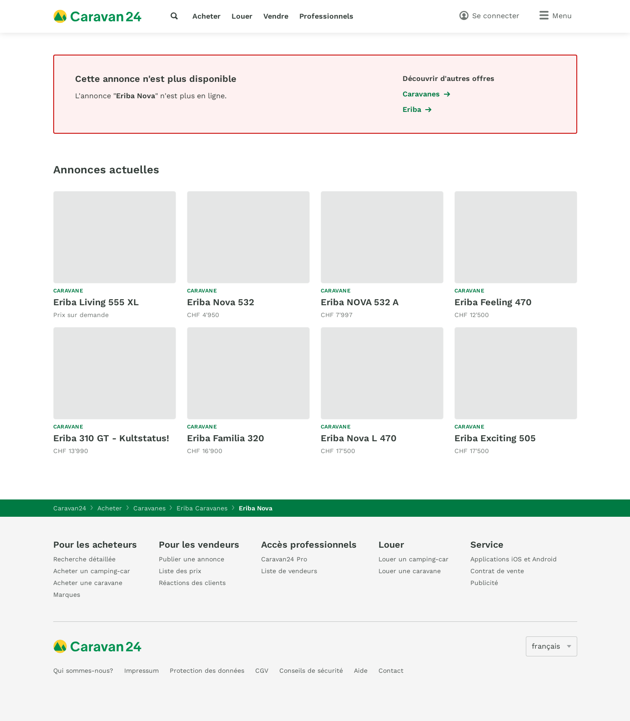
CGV (261, 670)
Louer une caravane (409, 571)
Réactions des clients (192, 582)
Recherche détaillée (84, 559)
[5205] (551, 646)
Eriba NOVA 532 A (359, 302)
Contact (390, 670)
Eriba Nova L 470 (359, 438)
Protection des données (207, 670)
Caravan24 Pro (284, 559)
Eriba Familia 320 (225, 438)
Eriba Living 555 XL (96, 302)
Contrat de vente (497, 571)
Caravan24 (69, 508)
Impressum (141, 670)
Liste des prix (180, 571)
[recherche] (176, 15)
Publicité (484, 582)
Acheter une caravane (87, 582)
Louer (242, 16)
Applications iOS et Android (513, 559)
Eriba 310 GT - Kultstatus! (111, 438)
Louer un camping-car (413, 559)
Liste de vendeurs (289, 571)
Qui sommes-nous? (83, 670)
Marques (66, 594)
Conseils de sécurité (311, 670)
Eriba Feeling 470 (493, 302)
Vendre (275, 16)
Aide (361, 670)
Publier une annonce (191, 559)
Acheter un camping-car (91, 571)
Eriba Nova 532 (220, 302)
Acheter (206, 16)
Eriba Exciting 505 (495, 438)
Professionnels (326, 16)
